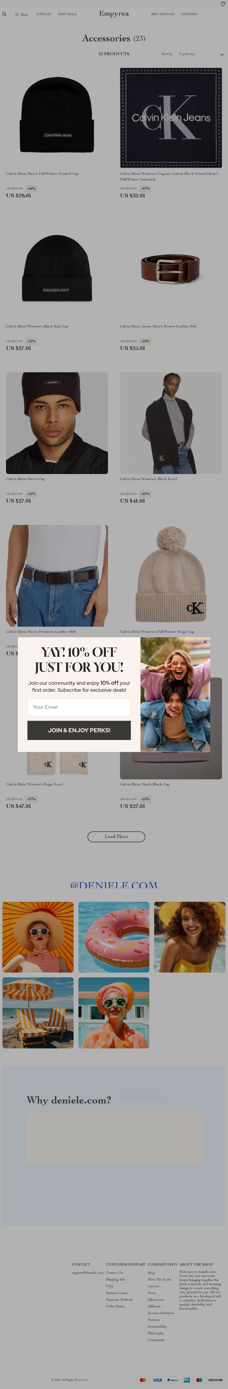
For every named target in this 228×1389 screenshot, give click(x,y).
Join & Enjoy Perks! (79, 730)
